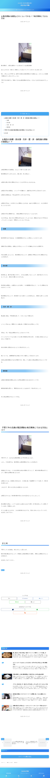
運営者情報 (8, 773)
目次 (23, 113)
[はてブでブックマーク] (41, 599)
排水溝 (8, 122)
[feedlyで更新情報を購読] (37, 610)
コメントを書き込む (25, 757)
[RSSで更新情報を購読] (25, 613)
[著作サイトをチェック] (13, 610)
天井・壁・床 (10, 125)
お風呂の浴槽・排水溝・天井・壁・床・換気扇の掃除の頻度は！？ (22, 118)
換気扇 (8, 127)
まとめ (6, 133)
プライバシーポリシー (25, 773)
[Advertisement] (25, 32)
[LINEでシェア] (17, 602)
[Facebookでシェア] (25, 599)
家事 (2, 570)
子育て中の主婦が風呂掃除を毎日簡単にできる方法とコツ (19, 130)
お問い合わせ (41, 773)
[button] (33, 602)
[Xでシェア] (9, 599)
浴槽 (8, 120)
